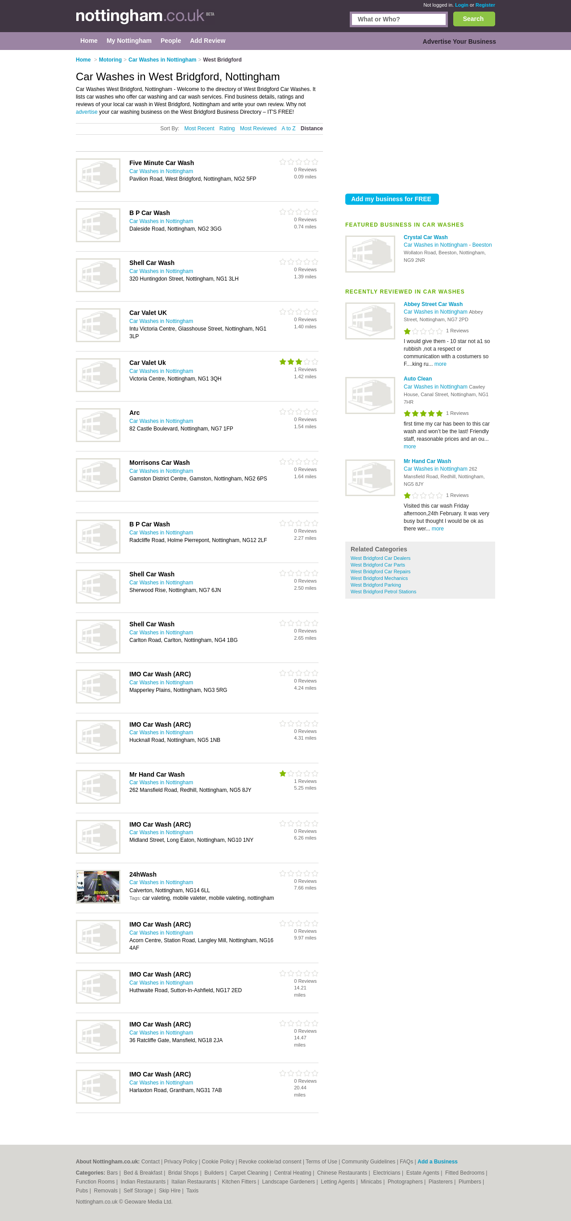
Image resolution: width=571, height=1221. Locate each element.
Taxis (192, 1191)
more (440, 364)
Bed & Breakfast (144, 1173)
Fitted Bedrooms (465, 1173)
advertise (87, 112)
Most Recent (199, 128)
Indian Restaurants (144, 1182)
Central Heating (293, 1173)
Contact (150, 1162)
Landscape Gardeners (289, 1182)
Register (485, 5)
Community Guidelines (369, 1162)
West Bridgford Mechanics (379, 578)
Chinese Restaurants (342, 1173)
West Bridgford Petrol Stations (383, 591)
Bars (113, 1173)
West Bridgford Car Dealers (380, 558)
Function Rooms (96, 1182)
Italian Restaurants (194, 1182)
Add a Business (438, 1162)
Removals (106, 1191)
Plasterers (441, 1182)
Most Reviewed (258, 128)
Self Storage (139, 1191)
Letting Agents (338, 1182)
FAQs (406, 1162)
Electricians (387, 1173)
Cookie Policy (218, 1162)
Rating (227, 128)
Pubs (83, 1191)
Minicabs (371, 1182)
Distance (312, 128)
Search (473, 18)
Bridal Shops (184, 1173)
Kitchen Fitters (240, 1182)
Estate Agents (423, 1173)
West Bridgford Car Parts (378, 564)
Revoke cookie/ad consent (270, 1162)
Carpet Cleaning (250, 1173)
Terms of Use (321, 1162)
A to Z (288, 128)
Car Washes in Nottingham (436, 245)
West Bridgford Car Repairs (380, 571)
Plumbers (471, 1182)
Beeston (482, 245)
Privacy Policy (181, 1162)
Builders (214, 1173)
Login (461, 5)
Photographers (406, 1182)
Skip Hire (170, 1191)
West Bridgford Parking (376, 585)
